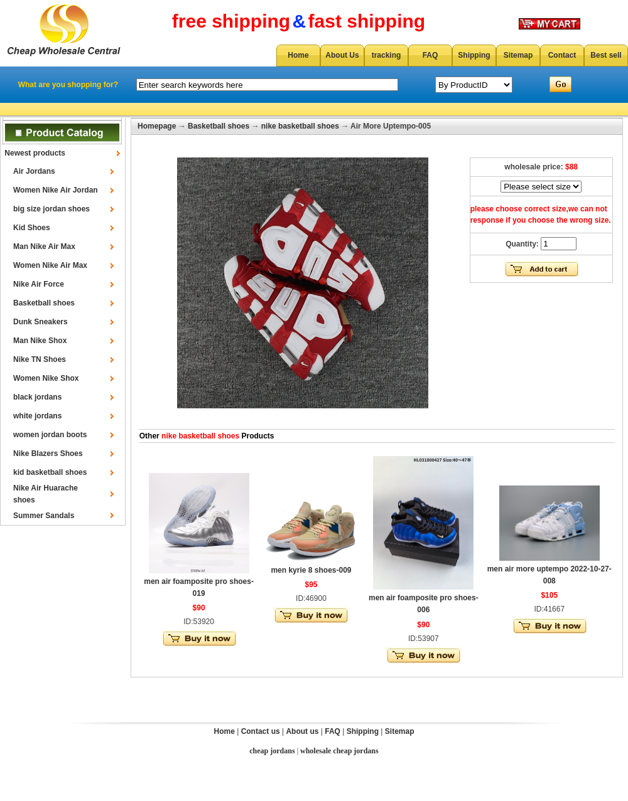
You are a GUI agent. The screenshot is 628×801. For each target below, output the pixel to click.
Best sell (605, 55)
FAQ (430, 55)
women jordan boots (50, 434)
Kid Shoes (31, 227)
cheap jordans (272, 750)
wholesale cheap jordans (339, 750)
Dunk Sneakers (40, 321)
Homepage (157, 126)
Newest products (34, 153)
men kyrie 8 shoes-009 (311, 570)
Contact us (260, 731)
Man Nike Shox (40, 340)
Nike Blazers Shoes (48, 453)
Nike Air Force (38, 284)
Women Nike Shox (45, 378)
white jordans (37, 415)
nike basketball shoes (300, 126)
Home (298, 55)
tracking (386, 55)
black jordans (37, 397)
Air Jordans (34, 171)
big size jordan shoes (51, 208)
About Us (342, 55)
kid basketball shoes (50, 472)
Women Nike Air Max (50, 265)
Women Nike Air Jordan (55, 190)
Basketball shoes (44, 303)
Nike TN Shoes (39, 359)
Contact (562, 55)
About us (302, 731)
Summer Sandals (43, 515)
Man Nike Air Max (44, 246)
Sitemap (518, 55)
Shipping (474, 55)
